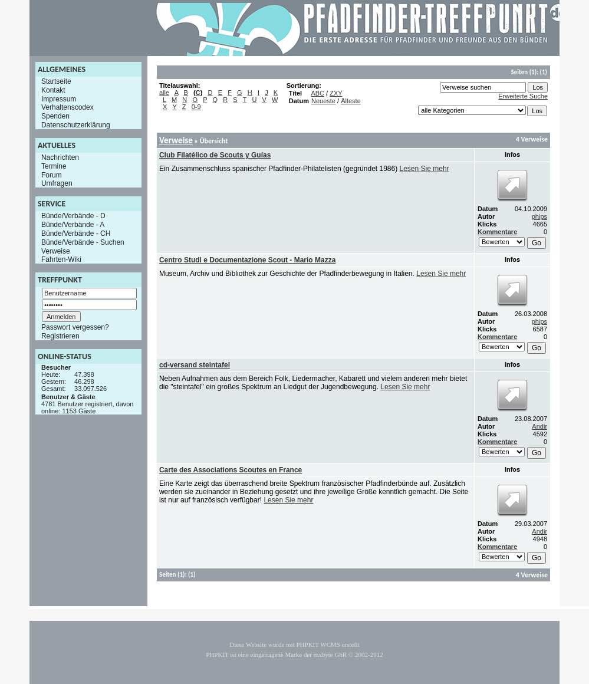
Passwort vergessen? (75, 327)
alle (164, 92)
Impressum (58, 98)
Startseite (56, 81)
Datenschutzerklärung (75, 125)
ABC (317, 93)
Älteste (351, 100)
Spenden (55, 116)
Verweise (55, 250)
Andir (539, 426)
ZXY (336, 93)
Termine (54, 166)
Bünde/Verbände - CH (75, 233)
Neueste (323, 100)
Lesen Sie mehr (424, 169)
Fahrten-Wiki (61, 259)
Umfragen (57, 183)
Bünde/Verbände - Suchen (82, 242)
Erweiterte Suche (523, 96)
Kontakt (53, 90)
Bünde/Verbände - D (73, 216)
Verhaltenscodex (67, 107)
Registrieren (60, 336)
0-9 (196, 106)
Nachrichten (60, 157)
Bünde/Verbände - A (72, 225)
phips (539, 216)
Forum (51, 174)
